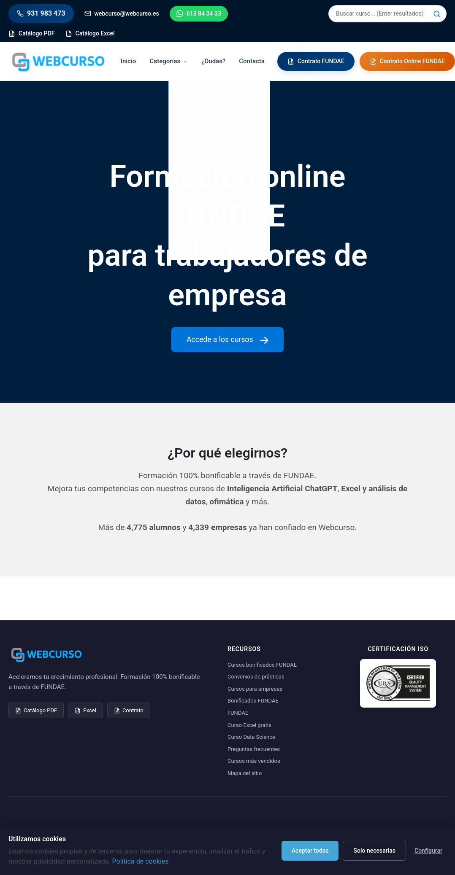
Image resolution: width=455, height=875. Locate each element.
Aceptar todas (310, 850)
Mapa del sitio (245, 773)
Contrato (129, 710)
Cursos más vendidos (254, 761)
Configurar (428, 850)
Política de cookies (140, 861)
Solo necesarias (374, 850)
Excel (85, 710)
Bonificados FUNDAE (253, 700)
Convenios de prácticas (256, 676)
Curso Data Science (251, 737)
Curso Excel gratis (249, 725)
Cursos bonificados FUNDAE (262, 665)
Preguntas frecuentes (254, 749)
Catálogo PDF (36, 710)
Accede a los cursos (227, 339)
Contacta (252, 61)
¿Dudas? (213, 61)
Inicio (128, 61)
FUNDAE (238, 713)
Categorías (168, 61)
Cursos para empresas (255, 689)
